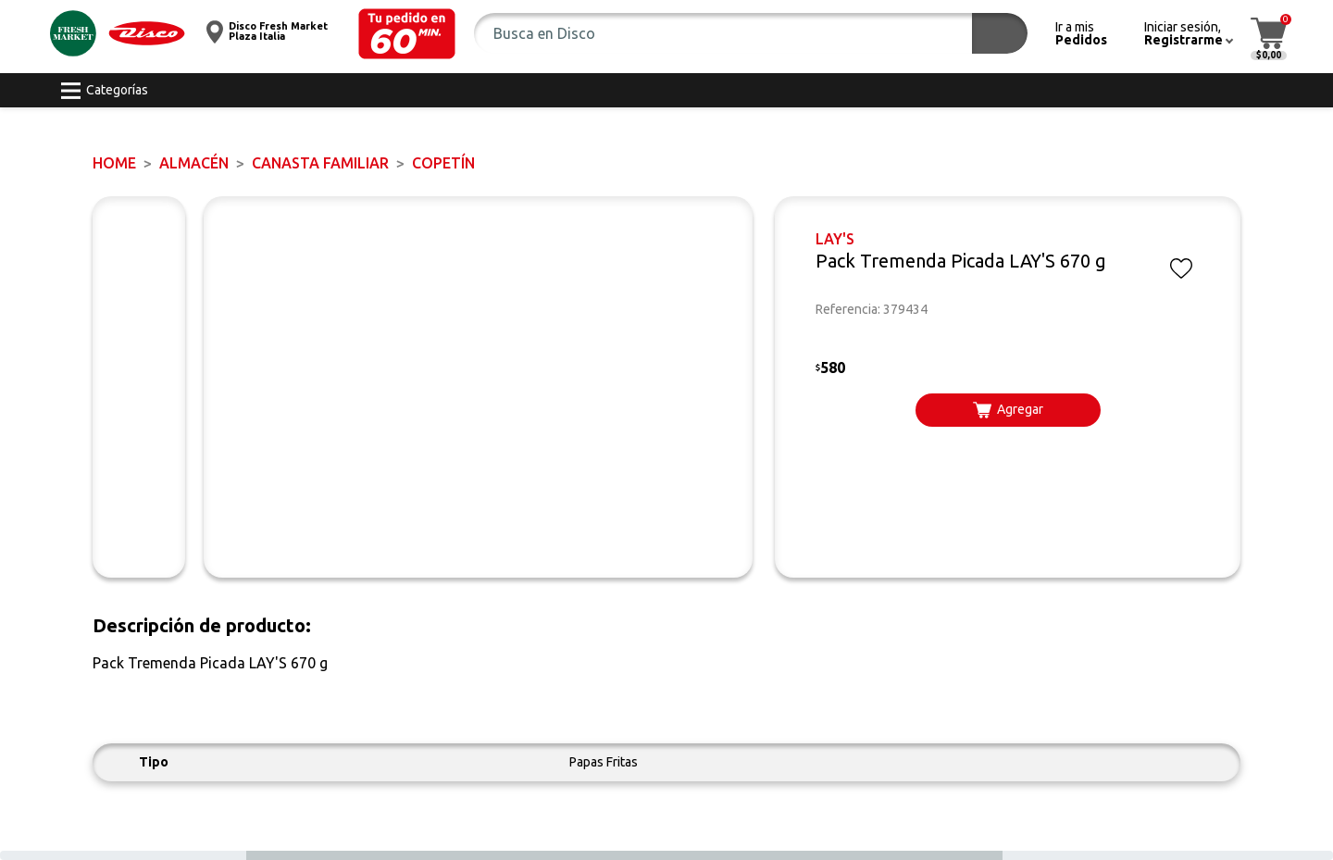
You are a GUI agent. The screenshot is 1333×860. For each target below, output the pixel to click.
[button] (406, 33)
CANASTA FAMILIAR (320, 163)
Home (114, 163)
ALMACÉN (194, 163)
